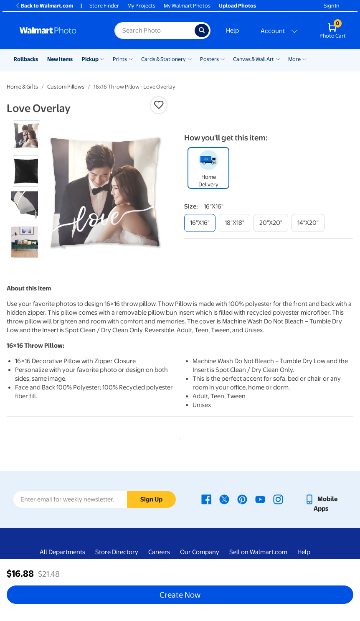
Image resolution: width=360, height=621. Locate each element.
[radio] (26, 135)
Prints (120, 59)
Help (232, 30)
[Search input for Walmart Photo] (154, 30)
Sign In (331, 6)
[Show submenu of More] (304, 58)
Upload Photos (237, 6)
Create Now (180, 594)
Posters (209, 59)
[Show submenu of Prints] (130, 58)
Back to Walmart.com (44, 6)
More (294, 59)
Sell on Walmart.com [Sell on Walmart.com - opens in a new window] (258, 552)
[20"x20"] (271, 223)
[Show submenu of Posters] (222, 58)
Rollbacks (26, 59)
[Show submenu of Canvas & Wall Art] (277, 58)
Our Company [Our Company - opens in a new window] (199, 552)
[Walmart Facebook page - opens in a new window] (206, 499)
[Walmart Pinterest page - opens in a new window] (242, 499)
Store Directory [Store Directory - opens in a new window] (116, 552)
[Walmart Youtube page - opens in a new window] (260, 499)
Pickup (90, 59)
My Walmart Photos (187, 6)
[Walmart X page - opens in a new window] (224, 499)
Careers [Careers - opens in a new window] (159, 552)
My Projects (141, 6)
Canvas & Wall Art (253, 59)
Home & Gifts (22, 87)
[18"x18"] (234, 223)
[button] (159, 105)
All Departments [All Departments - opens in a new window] (62, 552)
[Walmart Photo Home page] (58, 30)
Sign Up (151, 499)
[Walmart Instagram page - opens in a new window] (278, 499)
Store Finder (104, 6)
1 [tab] (178, 437)
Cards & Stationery (163, 59)
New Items (60, 59)
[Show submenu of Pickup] (102, 58)
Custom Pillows (65, 87)
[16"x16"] (199, 223)
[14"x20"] (308, 223)
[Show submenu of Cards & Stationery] (189, 58)
